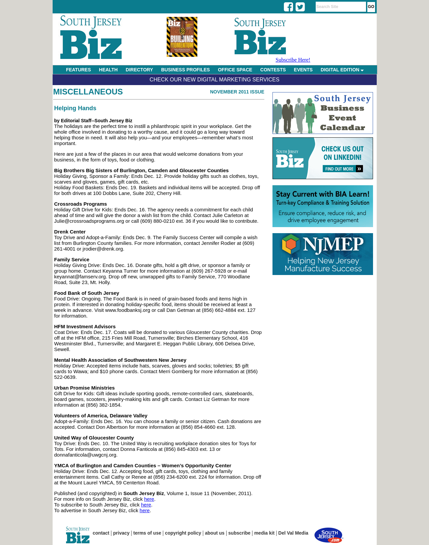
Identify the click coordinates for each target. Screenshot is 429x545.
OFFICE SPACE (235, 69)
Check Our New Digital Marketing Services (214, 79)
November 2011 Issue (237, 91)
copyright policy (183, 533)
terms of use (147, 533)
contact (101, 533)
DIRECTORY (139, 69)
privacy (121, 533)
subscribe (239, 533)
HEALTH (108, 69)
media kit (264, 533)
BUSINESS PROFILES (185, 69)
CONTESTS (273, 69)
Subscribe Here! (292, 60)
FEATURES (78, 69)
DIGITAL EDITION (342, 69)
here (149, 499)
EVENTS (303, 69)
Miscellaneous (88, 91)
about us (215, 533)
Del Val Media (293, 533)
